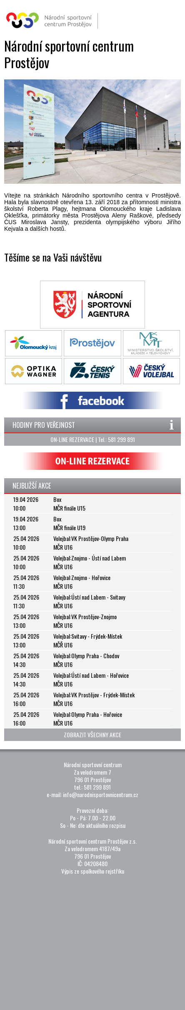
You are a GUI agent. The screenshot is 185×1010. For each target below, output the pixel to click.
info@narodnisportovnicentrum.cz (100, 794)
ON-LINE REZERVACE (72, 439)
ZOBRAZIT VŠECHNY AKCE (92, 734)
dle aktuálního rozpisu (101, 825)
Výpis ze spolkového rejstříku (92, 871)
